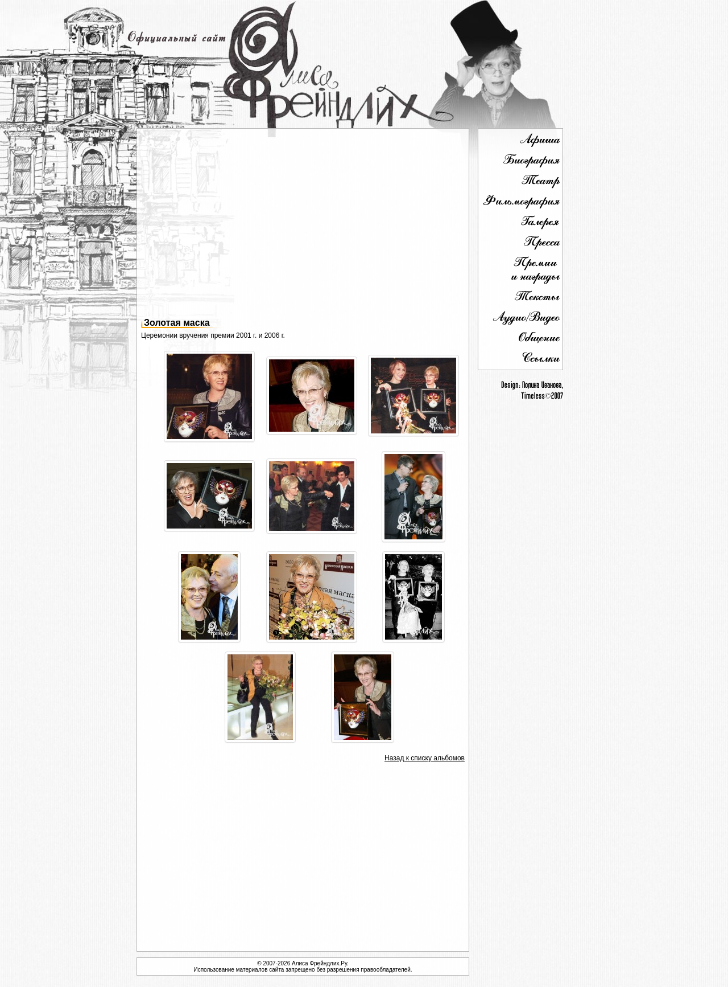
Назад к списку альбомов (424, 758)
